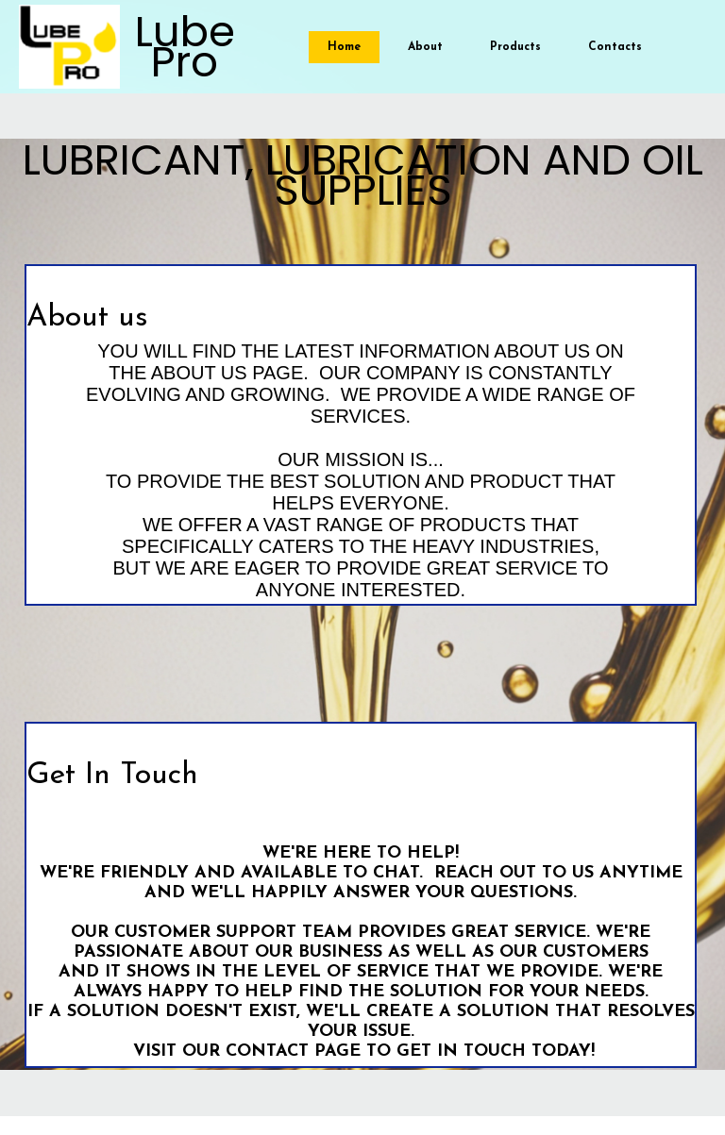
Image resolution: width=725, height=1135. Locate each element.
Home (344, 47)
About (425, 47)
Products (515, 47)
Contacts (615, 47)
